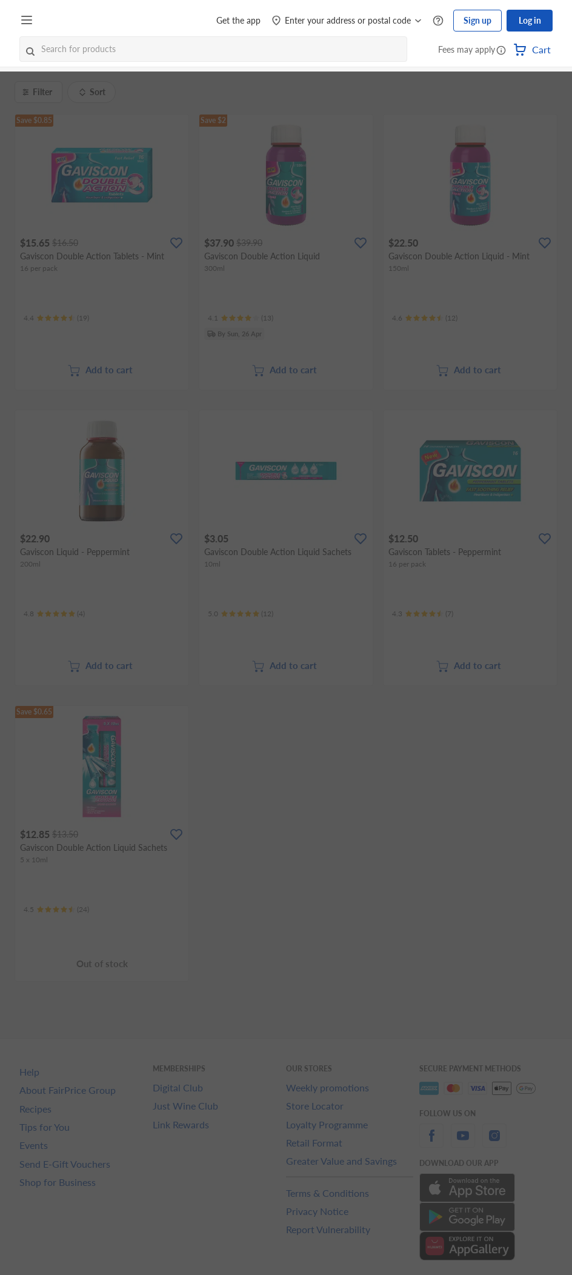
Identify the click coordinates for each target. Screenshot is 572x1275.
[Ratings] (56, 318)
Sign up (477, 20)
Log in (530, 20)
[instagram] (494, 1142)
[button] (501, 50)
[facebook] (431, 1142)
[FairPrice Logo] (72, 20)
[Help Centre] (438, 21)
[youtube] (463, 1142)
